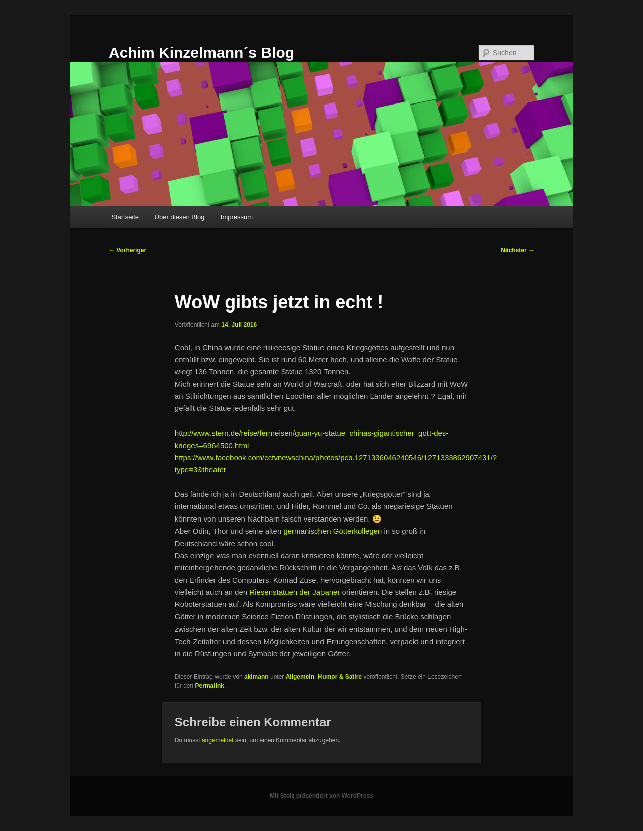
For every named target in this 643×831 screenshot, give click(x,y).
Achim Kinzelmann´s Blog (201, 52)
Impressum (237, 217)
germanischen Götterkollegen (332, 531)
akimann (256, 676)
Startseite (125, 217)
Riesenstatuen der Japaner (294, 592)
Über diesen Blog (180, 217)
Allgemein (300, 676)
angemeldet (218, 740)
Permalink (209, 685)
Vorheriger (127, 250)
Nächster (517, 250)
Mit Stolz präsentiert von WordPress (321, 795)
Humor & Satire (340, 676)
